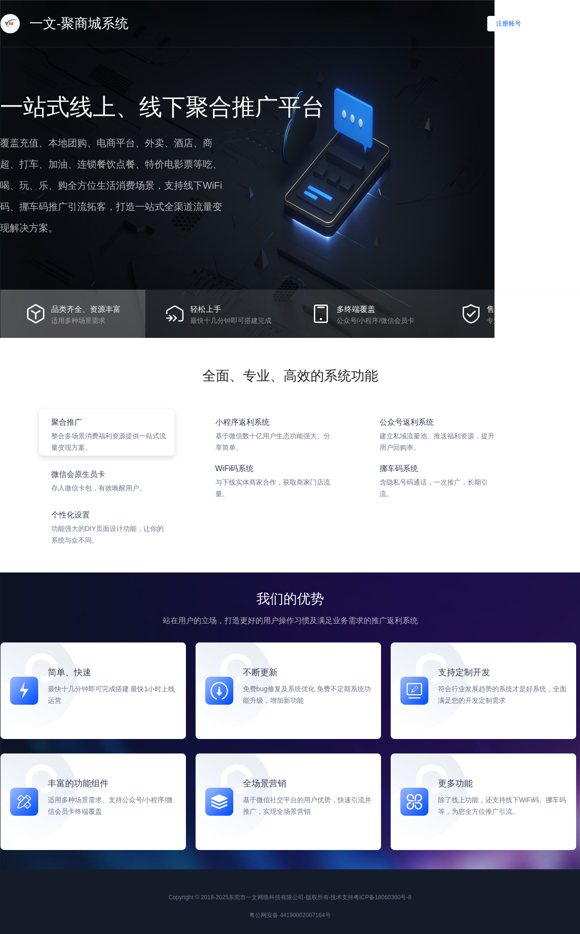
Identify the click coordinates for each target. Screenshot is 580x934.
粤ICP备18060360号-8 (382, 897)
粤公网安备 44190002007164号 (290, 915)
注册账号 (508, 23)
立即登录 (558, 24)
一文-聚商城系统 (64, 23)
